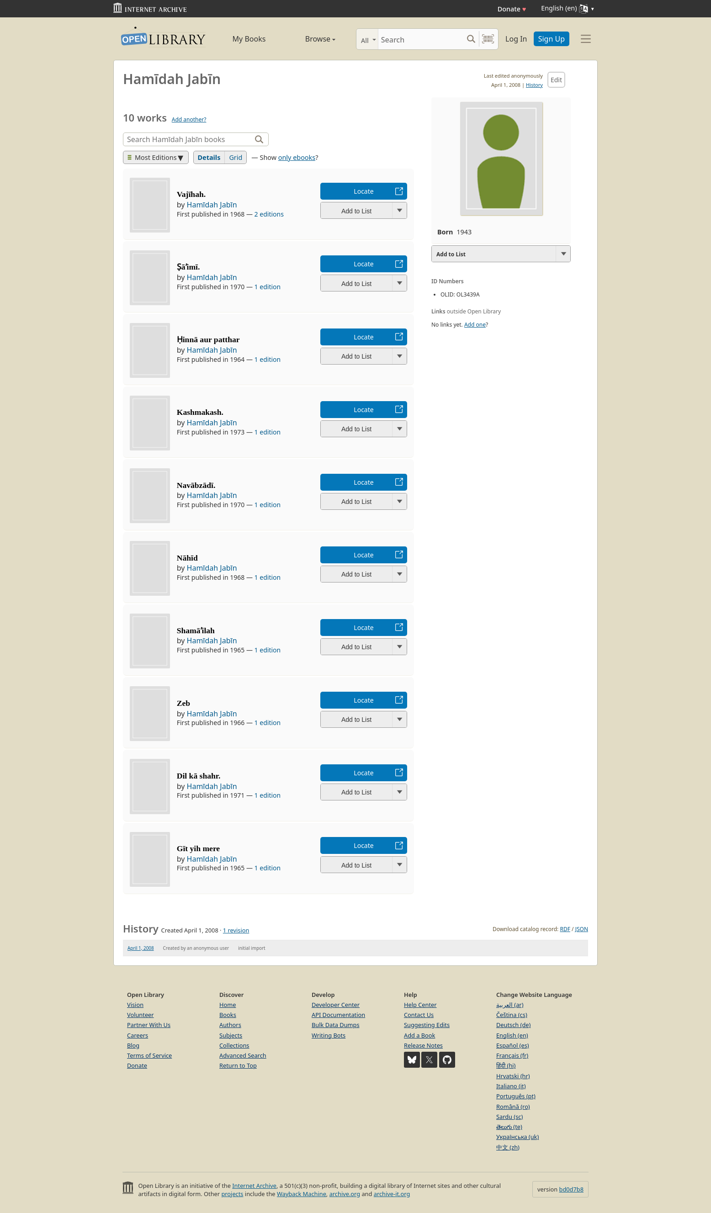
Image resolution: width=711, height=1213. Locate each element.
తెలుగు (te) (509, 1127)
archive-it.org (392, 1194)
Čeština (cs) (511, 1015)
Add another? (189, 119)
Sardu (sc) (509, 1116)
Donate (512, 9)
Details (209, 157)
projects (232, 1194)
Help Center (420, 1005)
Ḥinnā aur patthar (208, 339)
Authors (230, 1025)
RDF (565, 929)
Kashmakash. (200, 412)
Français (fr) (512, 1055)
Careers (137, 1035)
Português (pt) (516, 1096)
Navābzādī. (196, 485)
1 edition (268, 286)
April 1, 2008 (140, 948)
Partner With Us (148, 1025)
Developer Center (336, 1005)
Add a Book (419, 1035)
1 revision (236, 930)
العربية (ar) (509, 1005)
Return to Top (238, 1065)
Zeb (183, 703)
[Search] (421, 39)
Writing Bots (328, 1035)
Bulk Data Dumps (336, 1025)
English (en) (512, 1035)
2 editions (269, 214)
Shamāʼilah (196, 630)
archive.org (344, 1194)
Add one (475, 324)
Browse (310, 39)
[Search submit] (471, 39)
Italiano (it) (511, 1086)
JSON (581, 929)
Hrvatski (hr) (513, 1076)
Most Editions (152, 157)
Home (227, 1005)
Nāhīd (187, 557)
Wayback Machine (301, 1194)
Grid (235, 157)
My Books (249, 39)
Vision (135, 1005)
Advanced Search (242, 1055)
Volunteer (140, 1015)
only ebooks (296, 157)
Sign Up (551, 39)
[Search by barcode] (488, 39)
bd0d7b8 (571, 1189)
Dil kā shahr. (199, 775)
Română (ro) (513, 1106)
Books (227, 1015)
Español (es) (512, 1045)
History (534, 84)
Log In (516, 39)
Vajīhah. (191, 194)
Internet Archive (254, 1185)
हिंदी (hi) (505, 1065)
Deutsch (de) (513, 1025)
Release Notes (423, 1045)
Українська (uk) (517, 1137)
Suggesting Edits (427, 1025)
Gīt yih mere (198, 848)
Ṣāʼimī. (188, 266)
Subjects (230, 1035)
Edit (556, 79)
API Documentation (338, 1015)
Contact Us (419, 1015)
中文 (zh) (508, 1147)
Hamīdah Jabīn (212, 205)
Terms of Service (149, 1055)
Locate (363, 191)
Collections (234, 1045)
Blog (133, 1045)
